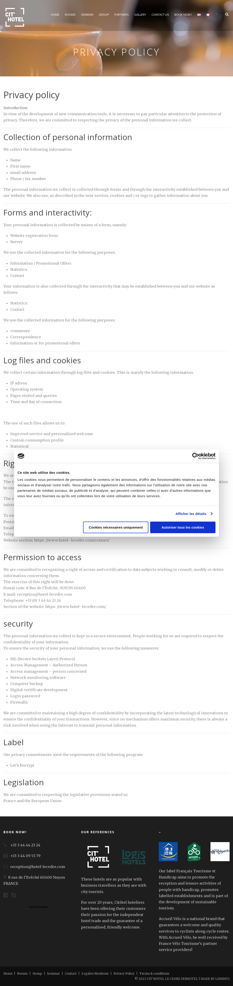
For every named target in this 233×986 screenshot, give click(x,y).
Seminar (87, 15)
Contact (70, 974)
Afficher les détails (190, 514)
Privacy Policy (124, 974)
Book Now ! (183, 15)
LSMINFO (222, 979)
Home (55, 15)
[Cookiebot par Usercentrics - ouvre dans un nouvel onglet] (195, 456)
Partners (121, 15)
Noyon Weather (39, 906)
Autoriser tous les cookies (183, 527)
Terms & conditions (154, 974)
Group (104, 15)
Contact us (160, 15)
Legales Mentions (95, 974)
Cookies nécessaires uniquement (116, 527)
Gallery (140, 15)
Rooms (70, 15)
